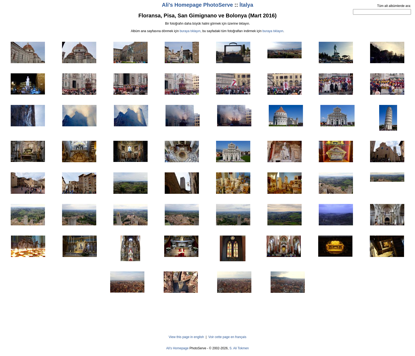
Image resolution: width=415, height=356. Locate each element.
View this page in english (186, 337)
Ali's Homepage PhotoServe (197, 5)
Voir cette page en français (227, 337)
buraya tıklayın (190, 31)
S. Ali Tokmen (239, 348)
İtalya (246, 5)
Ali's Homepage (177, 348)
